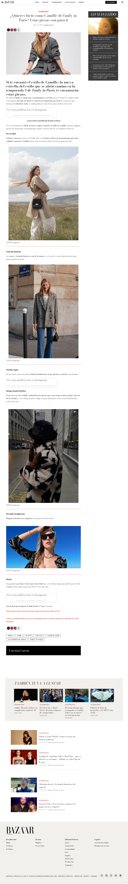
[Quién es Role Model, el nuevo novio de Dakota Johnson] (24, 737)
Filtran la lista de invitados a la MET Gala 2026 (101, 710)
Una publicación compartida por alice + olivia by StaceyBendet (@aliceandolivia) (31, 385)
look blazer (53, 635)
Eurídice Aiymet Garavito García (56, 742)
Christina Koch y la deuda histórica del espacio (57, 786)
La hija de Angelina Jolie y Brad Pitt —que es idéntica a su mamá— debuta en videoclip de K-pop (60, 759)
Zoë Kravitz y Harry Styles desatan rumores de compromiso (50, 710)
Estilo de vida (70, 2)
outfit (28, 635)
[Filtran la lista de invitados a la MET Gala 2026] (102, 695)
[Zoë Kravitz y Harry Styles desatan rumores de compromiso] (51, 695)
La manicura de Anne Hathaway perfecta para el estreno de (104, 67)
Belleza (45, 2)
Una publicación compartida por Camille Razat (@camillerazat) (31, 115)
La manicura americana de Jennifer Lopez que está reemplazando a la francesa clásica (103, 47)
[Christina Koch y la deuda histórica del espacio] (24, 785)
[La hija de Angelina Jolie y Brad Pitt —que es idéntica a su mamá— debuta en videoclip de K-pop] (24, 757)
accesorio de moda (17, 639)
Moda (37, 2)
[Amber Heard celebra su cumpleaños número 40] (26, 695)
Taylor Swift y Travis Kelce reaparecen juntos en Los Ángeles (57, 805)
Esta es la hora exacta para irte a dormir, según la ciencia (104, 38)
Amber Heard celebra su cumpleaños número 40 (25, 709)
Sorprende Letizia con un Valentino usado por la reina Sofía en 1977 (33, 611)
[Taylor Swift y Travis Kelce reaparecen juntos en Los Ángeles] (24, 804)
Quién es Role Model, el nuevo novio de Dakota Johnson (57, 738)
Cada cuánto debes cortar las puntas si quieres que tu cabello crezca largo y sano (104, 76)
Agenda (81, 2)
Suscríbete (111, 2)
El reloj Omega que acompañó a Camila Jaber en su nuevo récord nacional (74, 711)
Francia (39, 635)
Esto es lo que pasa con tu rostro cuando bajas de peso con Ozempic (104, 57)
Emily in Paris (36, 639)
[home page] (9, 2)
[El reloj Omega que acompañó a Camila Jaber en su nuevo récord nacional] (77, 695)
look (19, 635)
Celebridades (57, 2)
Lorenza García (49, 25)
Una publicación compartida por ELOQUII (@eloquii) (31, 600)
